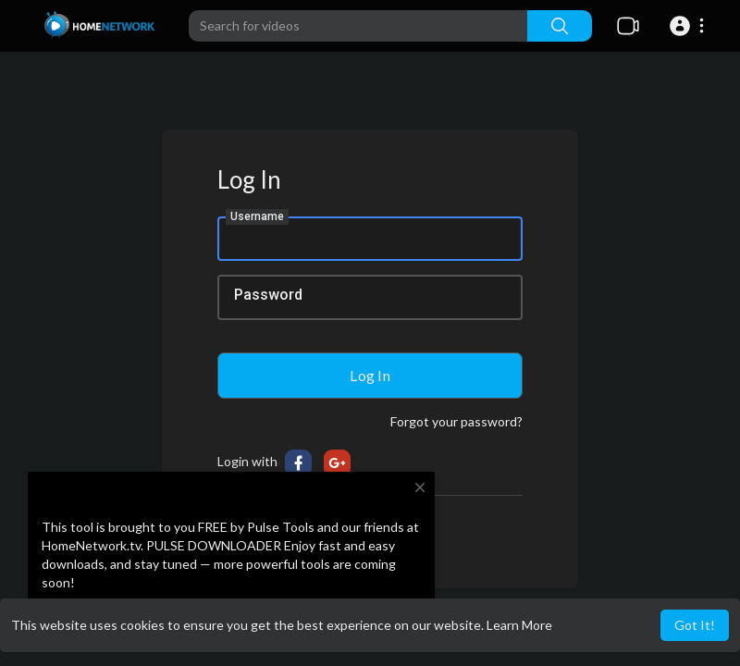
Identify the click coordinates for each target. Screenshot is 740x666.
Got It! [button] (694, 625)
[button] (690, 26)
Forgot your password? (456, 421)
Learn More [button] (519, 625)
